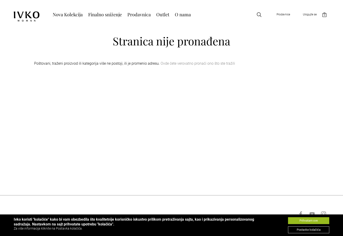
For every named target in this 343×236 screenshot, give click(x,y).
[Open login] (305, 14)
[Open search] (259, 14)
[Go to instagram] (323, 214)
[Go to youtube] (312, 214)
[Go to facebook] (300, 214)
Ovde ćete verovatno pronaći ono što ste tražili (198, 63)
